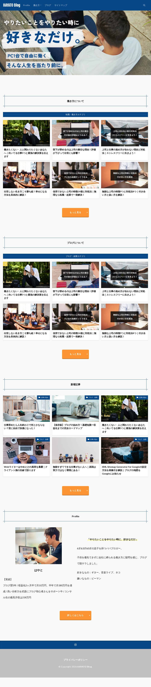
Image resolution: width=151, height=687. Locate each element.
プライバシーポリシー (75, 659)
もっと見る (75, 212)
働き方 (36, 5)
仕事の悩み (44, 397)
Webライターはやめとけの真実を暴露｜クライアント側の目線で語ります (25, 468)
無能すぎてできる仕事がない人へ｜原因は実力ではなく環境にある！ (74, 468)
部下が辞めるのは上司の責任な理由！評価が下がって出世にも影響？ (74, 151)
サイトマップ (60, 5)
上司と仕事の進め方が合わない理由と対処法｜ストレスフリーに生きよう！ (123, 151)
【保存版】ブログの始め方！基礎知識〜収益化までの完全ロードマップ (74, 427)
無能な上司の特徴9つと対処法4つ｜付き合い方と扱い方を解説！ (123, 193)
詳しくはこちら (75, 615)
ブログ (48, 5)
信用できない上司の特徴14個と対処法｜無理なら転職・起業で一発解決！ (74, 193)
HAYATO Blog (11, 5)
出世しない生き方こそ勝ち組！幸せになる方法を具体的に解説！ (25, 193)
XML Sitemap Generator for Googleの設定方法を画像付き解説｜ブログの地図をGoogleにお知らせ (124, 470)
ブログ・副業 (93, 397)
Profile (26, 5)
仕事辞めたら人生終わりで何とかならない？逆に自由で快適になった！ (24, 427)
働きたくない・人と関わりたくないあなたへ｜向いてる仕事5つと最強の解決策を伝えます (26, 153)
